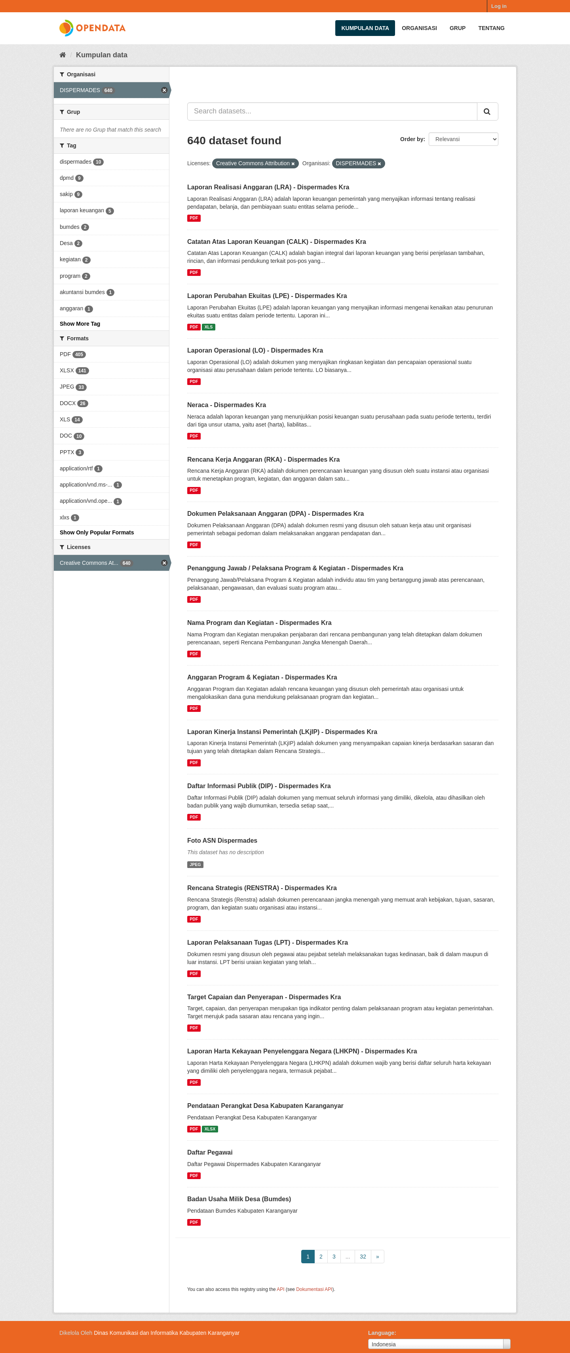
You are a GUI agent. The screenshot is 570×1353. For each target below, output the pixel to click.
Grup (458, 28)
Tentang (491, 28)
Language (381, 1333)
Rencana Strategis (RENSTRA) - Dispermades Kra (262, 888)
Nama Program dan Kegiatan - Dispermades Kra (259, 622)
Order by (411, 139)
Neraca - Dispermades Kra (226, 405)
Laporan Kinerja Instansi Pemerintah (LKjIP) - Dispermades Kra (282, 731)
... (348, 1256)
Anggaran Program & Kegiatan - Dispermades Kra (262, 677)
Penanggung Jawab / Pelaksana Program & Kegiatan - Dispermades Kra (295, 568)
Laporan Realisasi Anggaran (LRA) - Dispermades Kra (268, 187)
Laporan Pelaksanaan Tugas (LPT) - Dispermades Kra (267, 942)
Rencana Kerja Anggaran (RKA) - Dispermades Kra (263, 459)
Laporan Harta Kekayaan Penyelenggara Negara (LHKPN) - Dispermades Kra (302, 1051)
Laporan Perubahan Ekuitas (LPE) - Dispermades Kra (267, 295)
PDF (194, 218)
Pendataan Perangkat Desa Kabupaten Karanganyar (265, 1105)
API (280, 1289)
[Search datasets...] (332, 111)
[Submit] (487, 111)
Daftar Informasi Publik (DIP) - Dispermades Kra (259, 786)
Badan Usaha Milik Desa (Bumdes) (239, 1199)
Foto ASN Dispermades (222, 840)
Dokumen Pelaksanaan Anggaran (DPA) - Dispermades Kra (275, 513)
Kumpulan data (365, 28)
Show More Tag (80, 324)
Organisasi (419, 28)
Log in (499, 6)
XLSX (210, 1129)
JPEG (195, 864)
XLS (209, 327)
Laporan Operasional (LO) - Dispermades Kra (255, 350)
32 (363, 1256)
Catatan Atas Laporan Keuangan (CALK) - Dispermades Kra (276, 241)
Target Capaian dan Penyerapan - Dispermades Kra (264, 997)
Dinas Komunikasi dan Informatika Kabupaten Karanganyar (166, 1333)
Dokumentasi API (314, 1289)
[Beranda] (62, 55)
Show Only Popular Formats (97, 532)
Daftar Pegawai (210, 1152)
